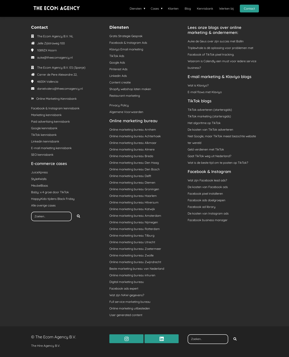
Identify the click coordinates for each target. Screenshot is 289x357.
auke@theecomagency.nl (55, 57)
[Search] (78, 216)
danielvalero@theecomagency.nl (60, 89)
